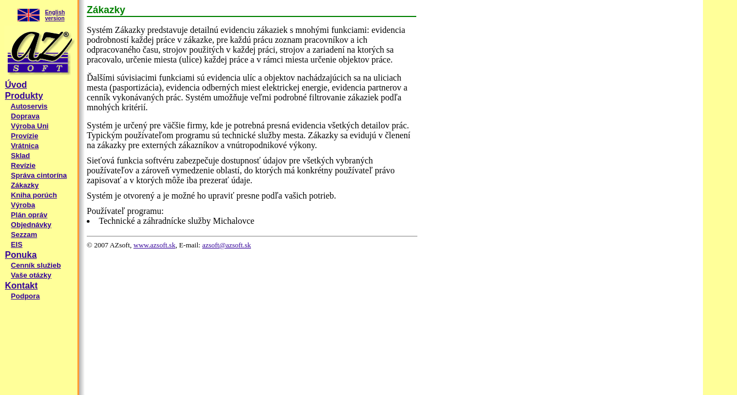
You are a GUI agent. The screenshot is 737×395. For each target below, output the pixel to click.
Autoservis (28, 106)
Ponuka (21, 254)
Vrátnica (25, 146)
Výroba (23, 205)
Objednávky (31, 225)
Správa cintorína (39, 175)
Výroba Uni (30, 126)
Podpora (25, 296)
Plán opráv (29, 215)
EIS (17, 244)
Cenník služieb (36, 265)
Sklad (20, 155)
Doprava (25, 116)
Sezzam (24, 234)
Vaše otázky (31, 275)
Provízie (24, 136)
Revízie (23, 165)
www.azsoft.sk (154, 245)
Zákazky (25, 185)
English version (55, 15)
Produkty (24, 95)
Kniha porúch (34, 195)
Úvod (16, 84)
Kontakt (21, 285)
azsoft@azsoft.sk (226, 245)
